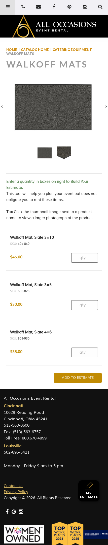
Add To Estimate (78, 378)
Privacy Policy (16, 492)
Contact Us (13, 486)
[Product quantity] (84, 258)
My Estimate (89, 490)
